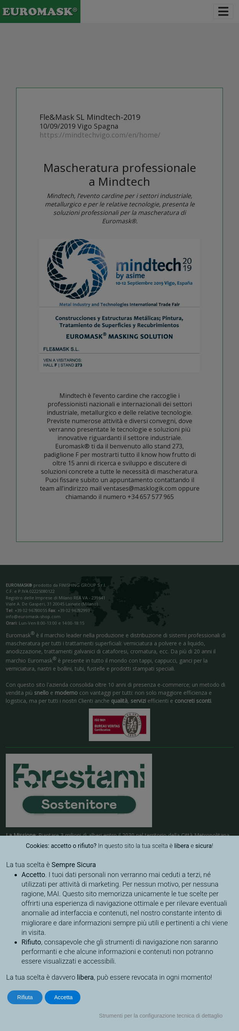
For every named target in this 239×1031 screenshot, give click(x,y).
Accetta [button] (63, 997)
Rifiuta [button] (25, 997)
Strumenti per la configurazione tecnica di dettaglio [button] (161, 1016)
